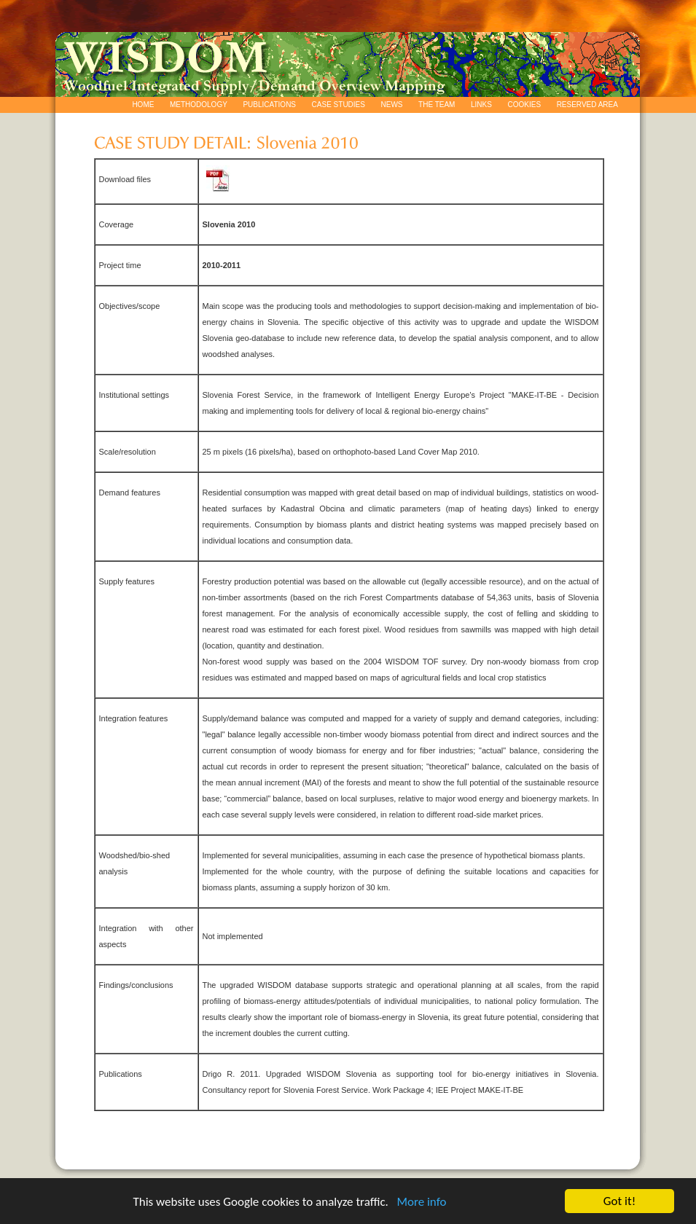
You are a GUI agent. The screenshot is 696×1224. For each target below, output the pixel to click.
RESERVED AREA (587, 105)
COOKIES (524, 105)
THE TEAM (436, 105)
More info (421, 1202)
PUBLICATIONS (269, 105)
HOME (143, 105)
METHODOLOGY (198, 105)
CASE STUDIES (338, 105)
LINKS (481, 105)
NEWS (392, 105)
